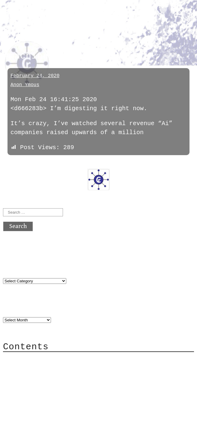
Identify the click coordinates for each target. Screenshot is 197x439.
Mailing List (36, 386)
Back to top (23, 431)
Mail (22, 377)
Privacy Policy (40, 395)
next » (43, 164)
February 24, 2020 (34, 76)
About (24, 359)
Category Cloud (40, 368)
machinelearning (37, 40)
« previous (17, 164)
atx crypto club (59, 15)
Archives (17, 308)
